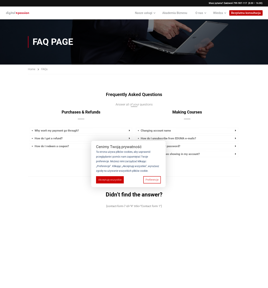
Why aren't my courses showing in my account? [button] (170, 154)
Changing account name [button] (156, 130)
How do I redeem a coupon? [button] (52, 146)
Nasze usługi (143, 13)
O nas (199, 13)
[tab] (81, 131)
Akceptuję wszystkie (110, 179)
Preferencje (152, 179)
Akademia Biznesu (174, 13)
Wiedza (218, 13)
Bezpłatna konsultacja (246, 13)
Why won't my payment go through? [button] (57, 130)
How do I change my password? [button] (160, 146)
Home (31, 69)
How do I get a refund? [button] (49, 138)
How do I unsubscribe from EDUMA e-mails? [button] (168, 138)
